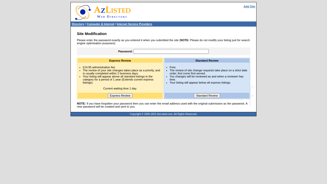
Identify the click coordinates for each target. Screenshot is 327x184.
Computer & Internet (100, 24)
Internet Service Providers (134, 24)
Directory (78, 24)
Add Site (249, 6)
